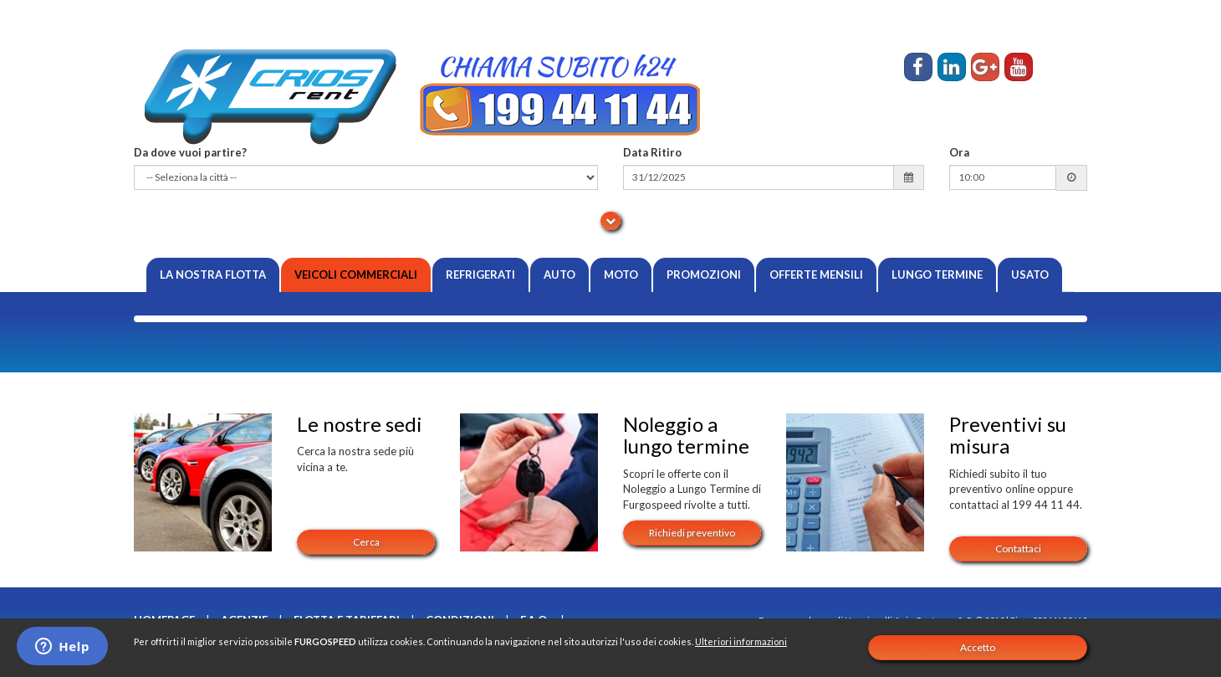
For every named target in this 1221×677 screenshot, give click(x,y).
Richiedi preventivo (692, 532)
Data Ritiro (652, 152)
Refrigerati (480, 274)
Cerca (366, 542)
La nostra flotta (213, 274)
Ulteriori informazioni (741, 641)
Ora (959, 152)
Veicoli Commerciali (355, 274)
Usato (1030, 274)
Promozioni (704, 274)
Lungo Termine (937, 274)
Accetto (977, 647)
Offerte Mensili (816, 274)
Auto (559, 274)
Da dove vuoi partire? (190, 152)
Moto (621, 274)
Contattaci (1018, 548)
